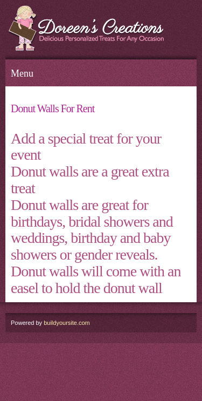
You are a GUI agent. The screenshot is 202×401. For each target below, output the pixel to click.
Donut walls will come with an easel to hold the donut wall (96, 279)
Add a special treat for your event (86, 147)
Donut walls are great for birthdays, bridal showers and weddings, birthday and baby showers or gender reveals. (92, 229)
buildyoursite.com (67, 323)
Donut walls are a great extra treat (90, 179)
